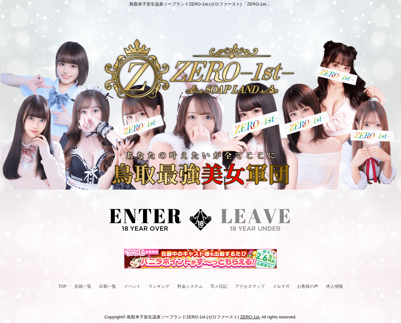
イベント (132, 286)
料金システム (190, 286)
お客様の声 (307, 286)
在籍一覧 (82, 286)
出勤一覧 (107, 286)
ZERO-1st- (250, 317)
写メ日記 (218, 286)
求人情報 (334, 286)
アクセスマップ (250, 286)
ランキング (159, 286)
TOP (62, 286)
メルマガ (281, 286)
